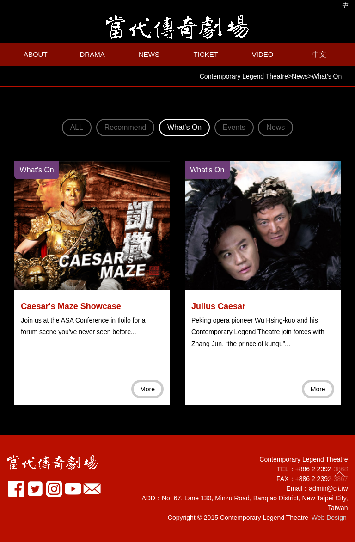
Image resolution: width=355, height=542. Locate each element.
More (147, 389)
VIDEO (263, 54)
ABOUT (36, 54)
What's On (184, 127)
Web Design (329, 517)
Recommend (125, 127)
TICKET (206, 54)
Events (234, 127)
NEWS (149, 54)
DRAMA (92, 54)
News (275, 127)
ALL (76, 127)
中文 (319, 54)
